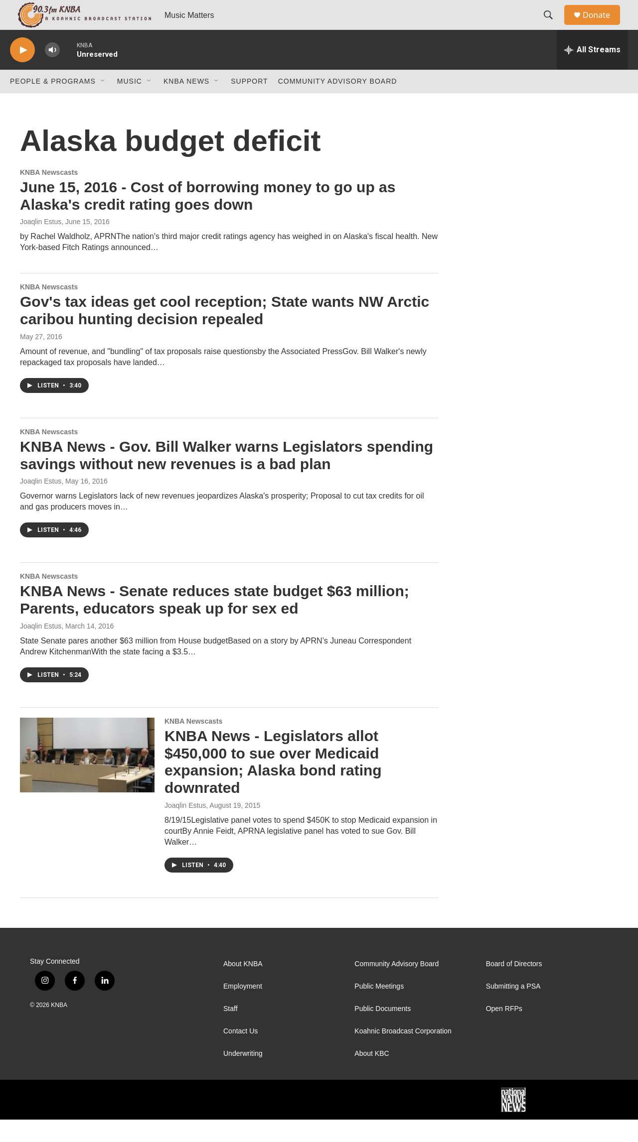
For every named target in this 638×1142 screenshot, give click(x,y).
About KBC (371, 1076)
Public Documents (382, 1031)
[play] (22, 72)
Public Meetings (379, 1009)
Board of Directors (514, 986)
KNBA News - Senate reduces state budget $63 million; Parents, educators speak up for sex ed (214, 622)
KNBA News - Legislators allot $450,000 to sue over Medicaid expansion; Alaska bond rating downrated (273, 784)
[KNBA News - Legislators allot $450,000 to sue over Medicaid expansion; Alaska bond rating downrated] (87, 777)
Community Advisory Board (337, 104)
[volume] (52, 72)
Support (249, 104)
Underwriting (243, 1076)
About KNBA (243, 986)
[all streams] (592, 72)
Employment (242, 1009)
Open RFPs (504, 1031)
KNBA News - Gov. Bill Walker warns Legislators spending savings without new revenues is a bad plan (226, 478)
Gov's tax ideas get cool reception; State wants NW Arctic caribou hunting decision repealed (224, 333)
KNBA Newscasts (49, 195)
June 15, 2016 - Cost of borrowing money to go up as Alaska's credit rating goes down (207, 218)
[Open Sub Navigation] (103, 104)
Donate (602, 26)
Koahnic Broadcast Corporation (403, 1053)
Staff (230, 1031)
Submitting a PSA (513, 1009)
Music (129, 104)
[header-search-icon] (552, 26)
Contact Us (240, 1053)
